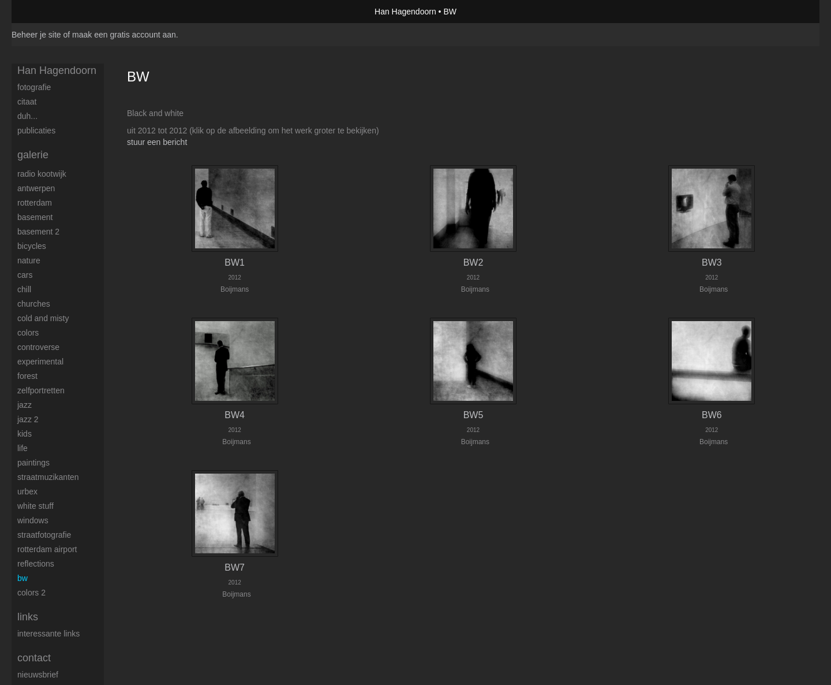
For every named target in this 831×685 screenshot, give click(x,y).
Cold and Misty (43, 318)
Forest (27, 376)
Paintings (33, 462)
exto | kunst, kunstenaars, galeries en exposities (44, 11)
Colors (28, 332)
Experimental (40, 361)
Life (22, 448)
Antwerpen (36, 188)
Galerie (32, 155)
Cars (24, 275)
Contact (34, 658)
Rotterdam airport (47, 549)
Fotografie (34, 87)
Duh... (27, 116)
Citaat (26, 101)
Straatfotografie (44, 534)
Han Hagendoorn (405, 11)
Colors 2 (31, 592)
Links (27, 617)
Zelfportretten (41, 390)
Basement (35, 217)
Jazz (24, 404)
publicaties (36, 130)
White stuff (35, 506)
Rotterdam (34, 202)
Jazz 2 (28, 419)
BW (22, 578)
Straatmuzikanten (48, 477)
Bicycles (31, 246)
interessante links (48, 633)
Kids (24, 433)
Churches (33, 303)
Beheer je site (36, 34)
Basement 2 (38, 231)
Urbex (27, 491)
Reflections (35, 563)
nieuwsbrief (37, 674)
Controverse (38, 347)
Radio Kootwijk (41, 173)
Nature (28, 260)
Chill (24, 289)
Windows (32, 520)
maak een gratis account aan (124, 34)
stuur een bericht (157, 142)
